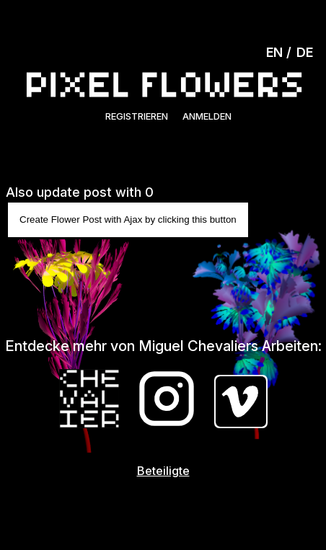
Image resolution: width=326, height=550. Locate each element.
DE (304, 52)
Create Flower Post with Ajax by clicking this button (128, 219)
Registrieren (136, 116)
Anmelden (207, 116)
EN (274, 52)
